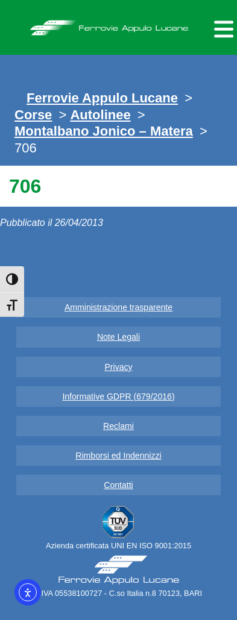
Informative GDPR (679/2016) (118, 396)
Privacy (118, 367)
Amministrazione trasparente (118, 307)
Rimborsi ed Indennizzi (118, 455)
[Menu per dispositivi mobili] (222, 27)
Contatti (118, 485)
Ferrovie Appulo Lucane (118, 24)
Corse (33, 114)
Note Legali (118, 337)
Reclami (118, 426)
